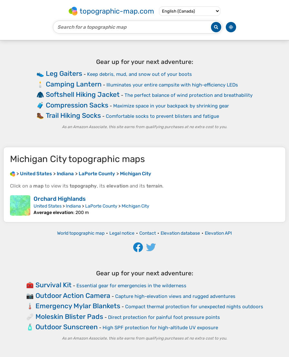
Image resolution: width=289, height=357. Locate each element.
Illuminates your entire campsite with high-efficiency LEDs (172, 85)
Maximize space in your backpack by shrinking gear (171, 106)
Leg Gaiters (64, 73)
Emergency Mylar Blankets (77, 306)
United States (48, 206)
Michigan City (135, 206)
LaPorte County (101, 206)
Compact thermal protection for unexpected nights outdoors (194, 307)
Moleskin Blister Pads (69, 316)
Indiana (73, 206)
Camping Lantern (74, 84)
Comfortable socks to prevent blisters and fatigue (162, 116)
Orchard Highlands (60, 198)
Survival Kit (53, 285)
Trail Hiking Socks (73, 115)
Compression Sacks (77, 105)
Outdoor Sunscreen (66, 327)
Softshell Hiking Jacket (83, 94)
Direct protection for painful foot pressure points (164, 317)
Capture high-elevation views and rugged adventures (175, 296)
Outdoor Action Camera (72, 295)
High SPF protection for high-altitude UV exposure (160, 328)
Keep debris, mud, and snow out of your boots (139, 74)
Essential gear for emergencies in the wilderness (131, 286)
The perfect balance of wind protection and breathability (189, 95)
